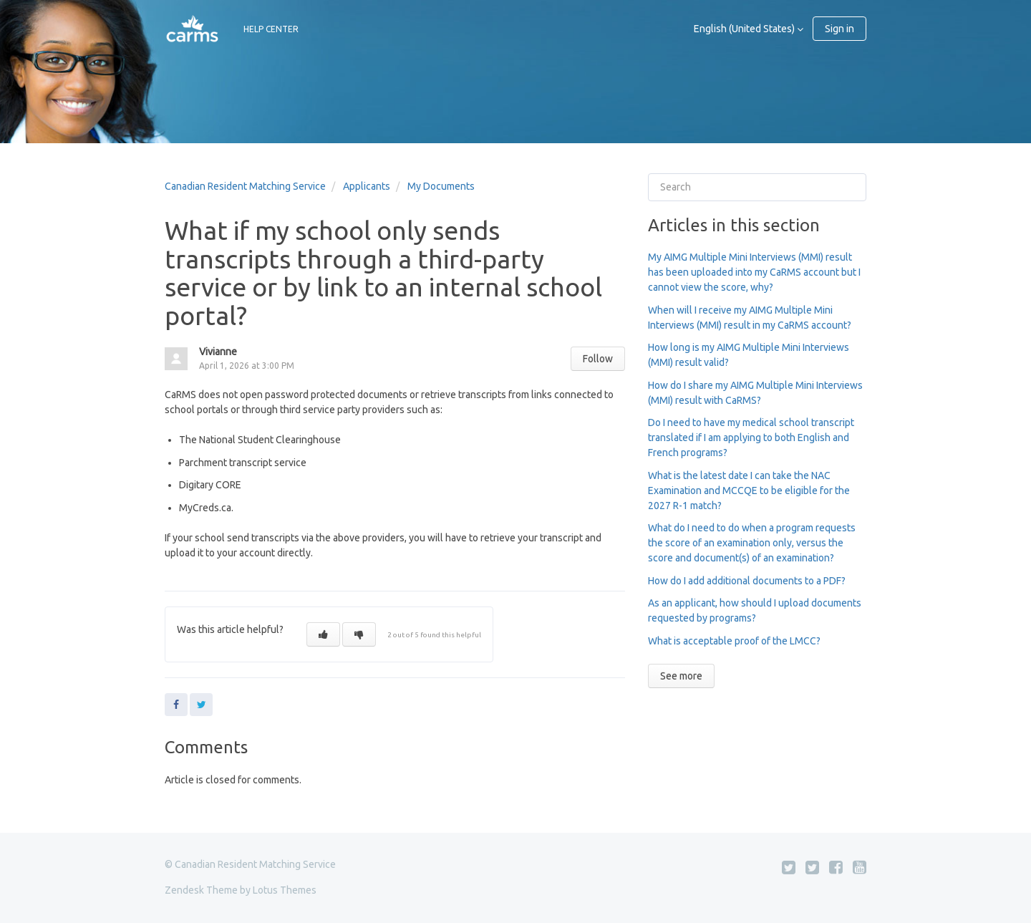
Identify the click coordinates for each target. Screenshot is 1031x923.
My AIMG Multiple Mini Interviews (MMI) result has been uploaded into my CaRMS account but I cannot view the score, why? (754, 272)
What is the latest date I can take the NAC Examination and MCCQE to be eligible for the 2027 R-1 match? (749, 490)
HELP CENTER (271, 29)
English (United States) (745, 28)
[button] (323, 634)
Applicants (366, 186)
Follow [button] (598, 358)
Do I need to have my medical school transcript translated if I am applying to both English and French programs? (751, 437)
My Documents (441, 186)
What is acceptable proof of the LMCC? (734, 641)
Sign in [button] (839, 28)
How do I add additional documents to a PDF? (747, 580)
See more (681, 676)
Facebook (176, 704)
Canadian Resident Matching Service (245, 186)
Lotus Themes (284, 890)
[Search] (757, 187)
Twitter (201, 704)
